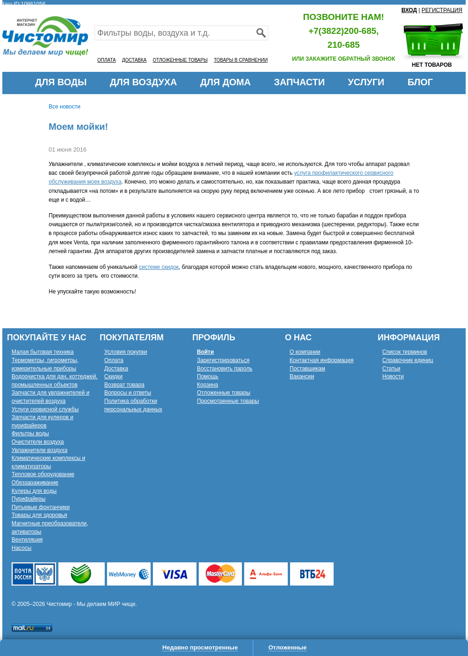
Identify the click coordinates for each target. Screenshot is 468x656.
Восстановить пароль (225, 368)
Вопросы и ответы (127, 392)
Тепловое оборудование (43, 474)
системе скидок (159, 267)
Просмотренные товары (228, 401)
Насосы (22, 548)
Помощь (207, 376)
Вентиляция (27, 539)
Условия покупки (125, 352)
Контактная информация (322, 360)
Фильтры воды (30, 433)
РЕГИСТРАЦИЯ (442, 10)
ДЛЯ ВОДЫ (61, 82)
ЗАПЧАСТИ (299, 82)
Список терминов (404, 352)
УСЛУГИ (366, 82)
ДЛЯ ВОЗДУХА (143, 82)
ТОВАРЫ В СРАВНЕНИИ (240, 60)
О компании (305, 352)
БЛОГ (420, 82)
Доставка (116, 368)
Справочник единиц (407, 360)
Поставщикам (307, 368)
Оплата (113, 360)
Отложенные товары (223, 392)
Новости (393, 376)
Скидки (113, 376)
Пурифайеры (28, 499)
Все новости (64, 106)
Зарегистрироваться (223, 360)
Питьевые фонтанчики (41, 507)
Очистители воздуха (38, 442)
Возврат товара (124, 385)
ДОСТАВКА (134, 60)
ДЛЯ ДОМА (225, 82)
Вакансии (302, 376)
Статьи (391, 368)
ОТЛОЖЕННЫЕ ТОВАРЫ (180, 60)
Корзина (207, 385)
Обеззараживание (35, 482)
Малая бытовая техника (43, 352)
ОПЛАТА (106, 60)
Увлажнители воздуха (39, 450)
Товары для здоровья (39, 515)
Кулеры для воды (34, 491)
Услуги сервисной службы (45, 409)
